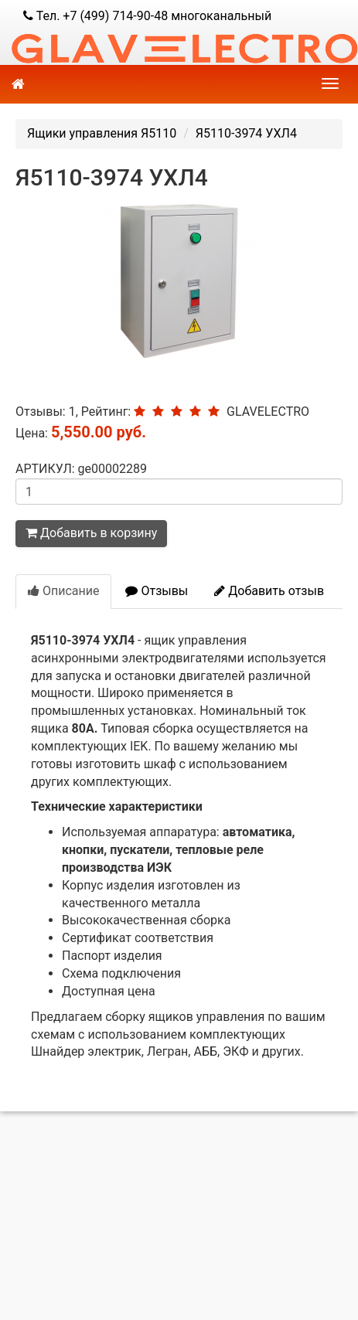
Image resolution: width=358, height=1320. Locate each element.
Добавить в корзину (91, 533)
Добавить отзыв (269, 590)
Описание (63, 590)
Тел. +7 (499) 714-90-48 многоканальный (147, 16)
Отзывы (156, 590)
